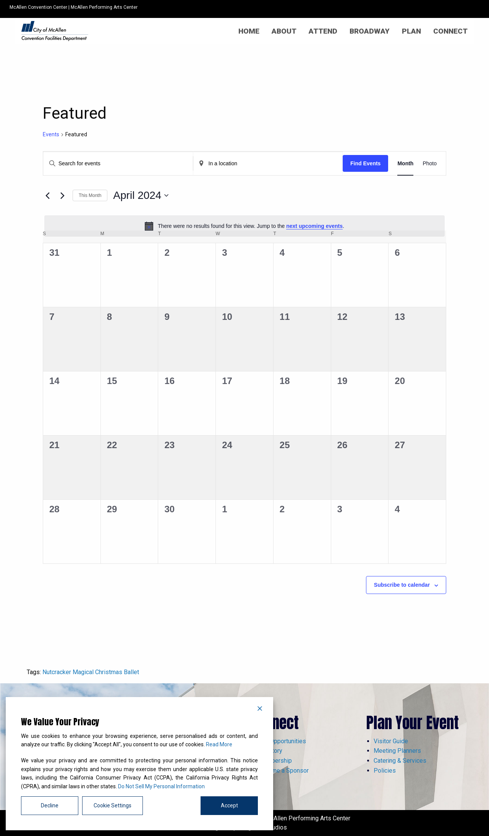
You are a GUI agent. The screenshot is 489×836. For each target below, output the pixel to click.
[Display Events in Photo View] (430, 164)
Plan (411, 31)
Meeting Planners (397, 750)
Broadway (370, 31)
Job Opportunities (282, 741)
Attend (323, 31)
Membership (275, 760)
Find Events (365, 163)
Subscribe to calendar (402, 585)
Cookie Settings (112, 805)
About (284, 31)
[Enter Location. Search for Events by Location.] (268, 164)
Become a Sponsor (283, 770)
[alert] (244, 226)
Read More (219, 744)
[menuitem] (249, 31)
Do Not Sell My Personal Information (161, 786)
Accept (229, 805)
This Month (90, 195)
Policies (385, 770)
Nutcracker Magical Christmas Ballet (90, 672)
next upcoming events (314, 226)
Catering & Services (400, 760)
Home (248, 31)
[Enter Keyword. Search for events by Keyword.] (118, 164)
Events (51, 134)
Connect (450, 31)
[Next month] (62, 195)
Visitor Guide (391, 741)
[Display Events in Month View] (405, 164)
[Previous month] (47, 195)
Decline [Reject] (49, 805)
